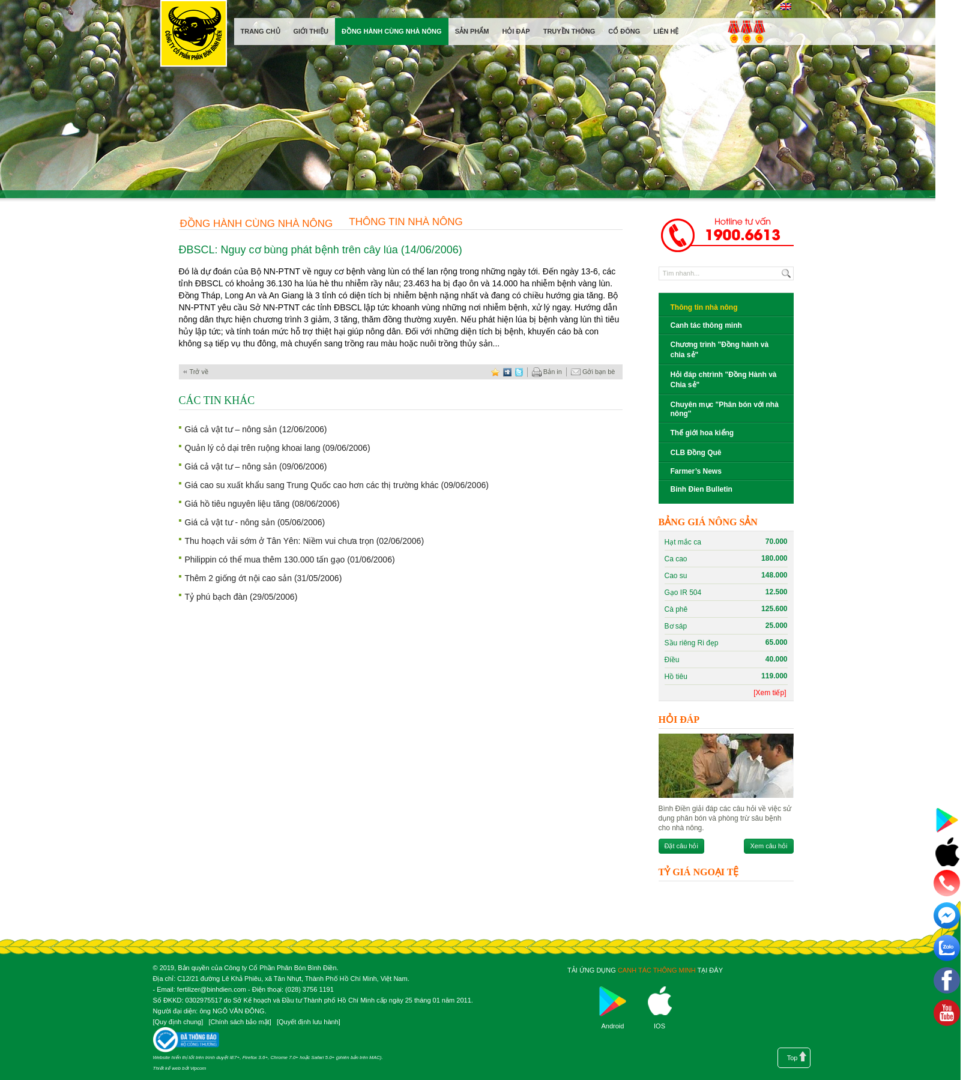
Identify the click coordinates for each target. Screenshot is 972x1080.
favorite (495, 371)
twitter (519, 371)
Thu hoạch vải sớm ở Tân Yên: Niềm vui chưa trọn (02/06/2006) (304, 541)
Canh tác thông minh (706, 325)
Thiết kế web (167, 1068)
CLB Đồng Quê (696, 452)
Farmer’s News (696, 471)
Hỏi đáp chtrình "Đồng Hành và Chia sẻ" (724, 379)
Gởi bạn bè (593, 372)
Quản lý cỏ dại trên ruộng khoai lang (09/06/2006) (277, 448)
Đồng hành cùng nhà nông (256, 223)
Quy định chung (178, 1021)
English (786, 6)
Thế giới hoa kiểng (702, 433)
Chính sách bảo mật (239, 1021)
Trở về (199, 371)
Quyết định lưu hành (309, 1021)
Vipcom (198, 1068)
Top (792, 1057)
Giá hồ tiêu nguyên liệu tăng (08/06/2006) (262, 503)
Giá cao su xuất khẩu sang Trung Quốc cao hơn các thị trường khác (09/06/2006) (337, 485)
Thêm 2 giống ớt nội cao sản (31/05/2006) (263, 578)
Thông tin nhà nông (406, 222)
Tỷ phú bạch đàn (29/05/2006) (241, 597)
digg (507, 371)
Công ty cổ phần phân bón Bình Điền (193, 35)
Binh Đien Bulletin (701, 489)
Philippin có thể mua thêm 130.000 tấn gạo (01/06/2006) (290, 559)
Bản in (547, 372)
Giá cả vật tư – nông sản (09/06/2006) (256, 466)
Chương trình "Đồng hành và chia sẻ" (720, 349)
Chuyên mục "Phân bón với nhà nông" (725, 409)
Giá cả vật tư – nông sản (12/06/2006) (256, 429)
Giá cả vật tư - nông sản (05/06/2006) (255, 522)
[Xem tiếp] (769, 693)
